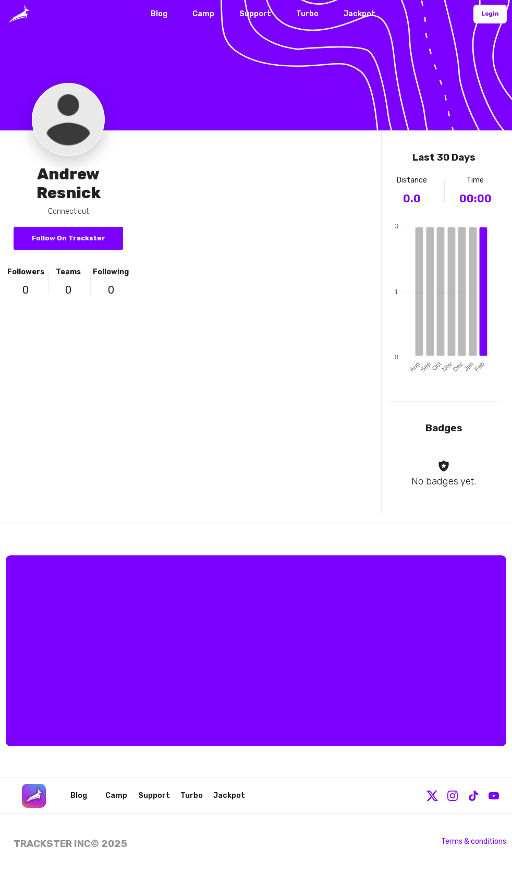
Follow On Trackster (68, 238)
